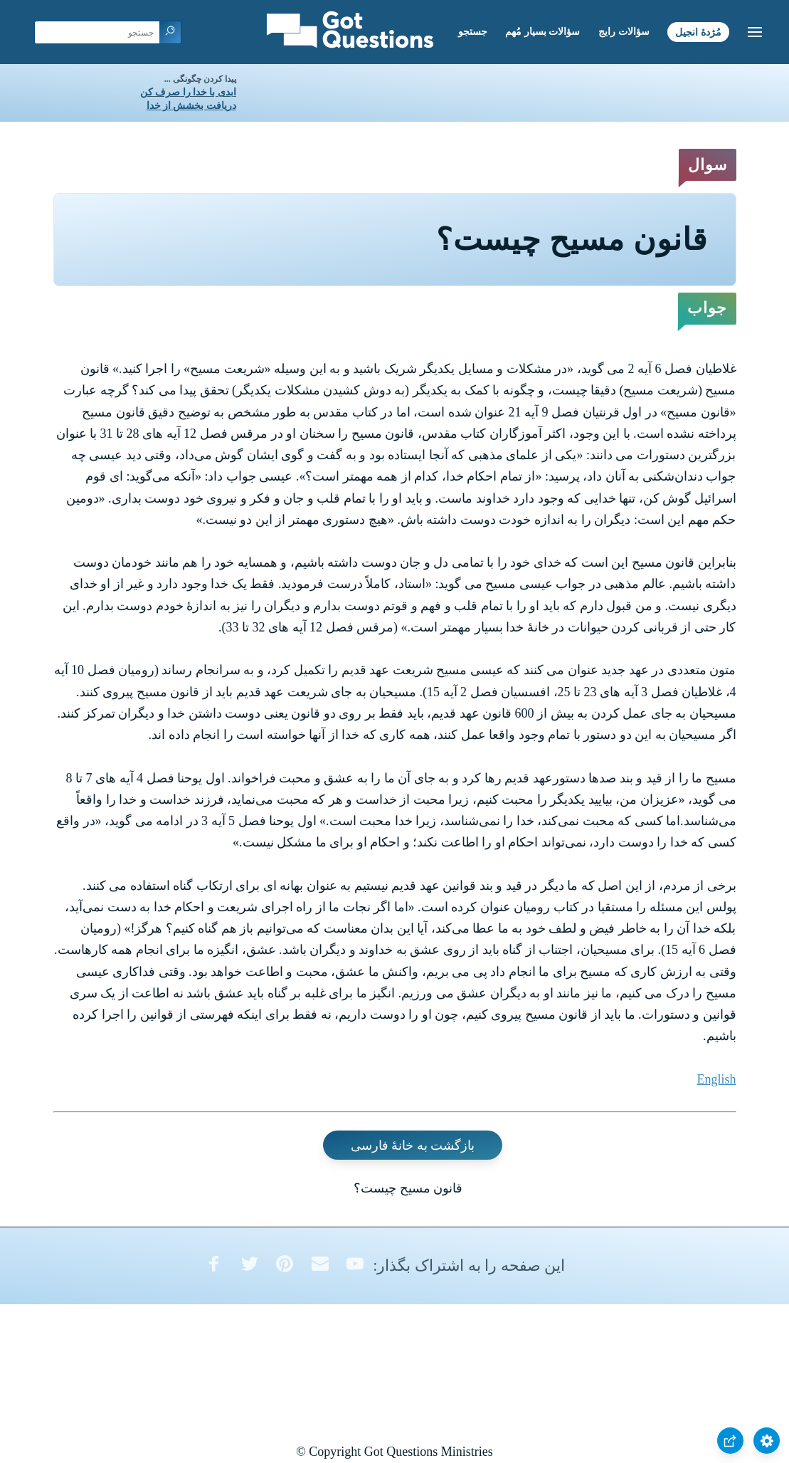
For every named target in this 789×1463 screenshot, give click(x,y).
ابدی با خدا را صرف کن (188, 92)
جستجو (472, 31)
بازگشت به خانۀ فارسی (413, 1145)
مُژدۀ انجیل (698, 31)
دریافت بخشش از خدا (191, 105)
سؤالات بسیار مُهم (542, 31)
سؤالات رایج (624, 31)
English (716, 1079)
